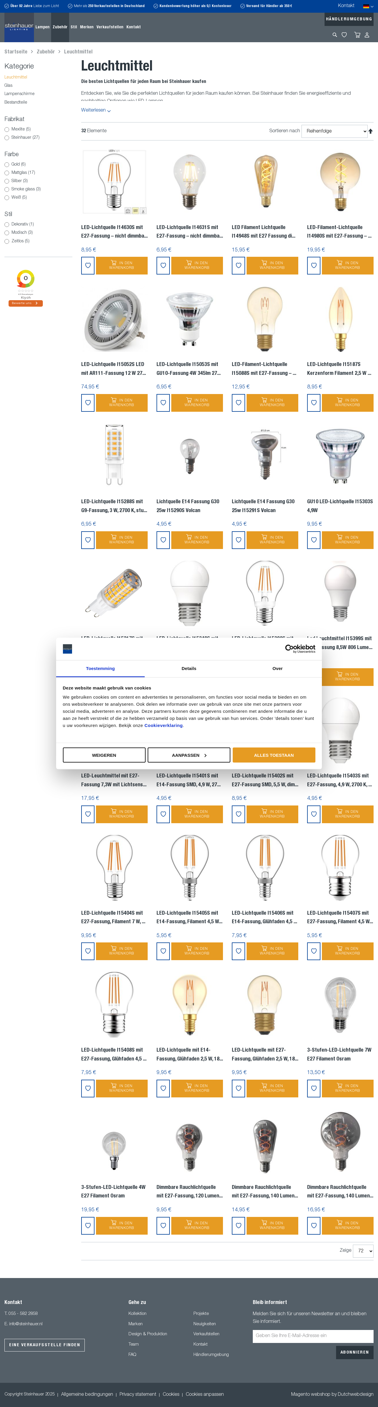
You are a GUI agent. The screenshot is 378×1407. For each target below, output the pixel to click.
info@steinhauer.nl (26, 1324)
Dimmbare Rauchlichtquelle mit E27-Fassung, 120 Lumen (190, 1192)
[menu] (88, 27)
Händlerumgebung (349, 19)
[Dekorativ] (6, 224)
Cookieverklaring (163, 725)
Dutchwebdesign (356, 1395)
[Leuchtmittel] (38, 77)
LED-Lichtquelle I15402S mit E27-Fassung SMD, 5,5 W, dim (265, 781)
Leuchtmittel (78, 52)
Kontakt (346, 6)
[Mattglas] (6, 173)
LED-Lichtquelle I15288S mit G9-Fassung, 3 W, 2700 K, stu (114, 506)
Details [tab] (189, 668)
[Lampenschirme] (38, 94)
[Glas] (38, 86)
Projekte (201, 1314)
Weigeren (104, 754)
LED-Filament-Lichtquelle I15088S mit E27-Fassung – (264, 369)
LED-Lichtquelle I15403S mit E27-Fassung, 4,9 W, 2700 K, (339, 781)
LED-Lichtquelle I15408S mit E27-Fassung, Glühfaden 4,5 (113, 1055)
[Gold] (6, 164)
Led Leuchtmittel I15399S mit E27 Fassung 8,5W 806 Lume (339, 643)
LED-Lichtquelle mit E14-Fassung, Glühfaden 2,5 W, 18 (190, 1055)
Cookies (171, 1395)
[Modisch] (6, 233)
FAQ (132, 1355)
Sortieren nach (284, 131)
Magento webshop (310, 1395)
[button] (88, 265)
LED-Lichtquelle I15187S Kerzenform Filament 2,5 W (339, 369)
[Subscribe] (355, 1352)
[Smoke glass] (6, 189)
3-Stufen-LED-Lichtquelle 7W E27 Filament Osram (339, 1055)
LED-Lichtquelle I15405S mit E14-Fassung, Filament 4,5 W (189, 918)
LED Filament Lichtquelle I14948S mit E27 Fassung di (263, 232)
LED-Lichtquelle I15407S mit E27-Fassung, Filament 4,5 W (340, 918)
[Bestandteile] (38, 102)
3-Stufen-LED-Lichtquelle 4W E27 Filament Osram (113, 1192)
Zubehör (46, 52)
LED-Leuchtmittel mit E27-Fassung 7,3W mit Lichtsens (113, 781)
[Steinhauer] (6, 137)
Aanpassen (189, 754)
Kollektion (137, 1314)
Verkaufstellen (206, 1334)
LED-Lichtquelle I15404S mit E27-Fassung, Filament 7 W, (113, 918)
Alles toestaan (274, 754)
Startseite (16, 52)
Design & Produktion (147, 1334)
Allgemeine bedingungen (87, 1395)
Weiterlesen (93, 110)
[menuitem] (42, 27)
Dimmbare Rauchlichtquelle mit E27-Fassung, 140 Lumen (265, 1192)
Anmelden (367, 34)
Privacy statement (138, 1395)
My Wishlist (344, 34)
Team (133, 1344)
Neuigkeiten (204, 1324)
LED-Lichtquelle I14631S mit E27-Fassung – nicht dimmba (190, 232)
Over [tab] (278, 668)
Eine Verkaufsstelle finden (44, 1345)
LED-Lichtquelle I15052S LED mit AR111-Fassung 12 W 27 (113, 369)
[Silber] (6, 181)
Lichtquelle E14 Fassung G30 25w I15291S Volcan (263, 506)
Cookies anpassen (205, 1395)
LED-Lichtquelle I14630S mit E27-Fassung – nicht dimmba (114, 232)
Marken (135, 1324)
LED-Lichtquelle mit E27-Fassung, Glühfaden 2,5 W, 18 (265, 1055)
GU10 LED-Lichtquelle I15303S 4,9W (340, 506)
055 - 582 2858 (23, 1314)
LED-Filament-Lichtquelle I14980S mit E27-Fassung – (339, 232)
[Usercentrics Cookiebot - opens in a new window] (289, 649)
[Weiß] (6, 197)
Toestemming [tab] (100, 668)
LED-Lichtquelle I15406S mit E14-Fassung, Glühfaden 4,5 (264, 918)
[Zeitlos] (6, 241)
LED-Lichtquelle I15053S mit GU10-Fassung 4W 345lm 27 (189, 369)
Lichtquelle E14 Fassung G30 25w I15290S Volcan (188, 506)
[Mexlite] (6, 129)
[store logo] (19, 27)
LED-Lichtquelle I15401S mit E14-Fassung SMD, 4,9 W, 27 (189, 781)
